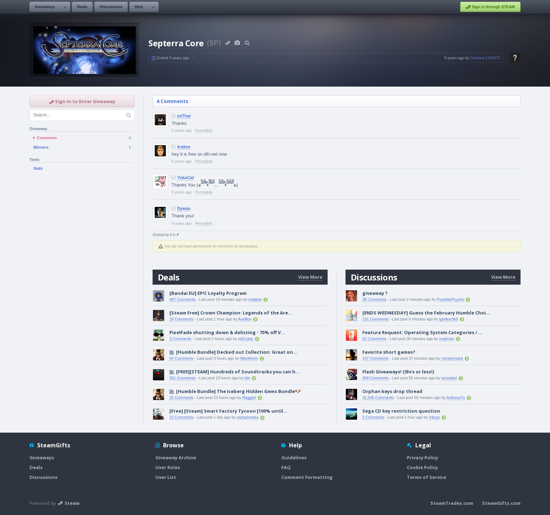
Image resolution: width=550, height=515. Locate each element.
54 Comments (181, 358)
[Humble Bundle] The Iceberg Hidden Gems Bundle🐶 (238, 391)
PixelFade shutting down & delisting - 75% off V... (227, 332)
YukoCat (185, 177)
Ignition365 (448, 319)
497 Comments (182, 299)
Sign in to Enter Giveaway (82, 101)
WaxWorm (249, 358)
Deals (82, 7)
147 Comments (375, 358)
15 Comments (181, 417)
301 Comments (182, 378)
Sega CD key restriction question (401, 411)
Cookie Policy (422, 467)
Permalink (204, 130)
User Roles (167, 467)
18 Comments (181, 319)
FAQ (286, 467)
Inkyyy (434, 417)
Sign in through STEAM (490, 7)
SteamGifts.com (501, 503)
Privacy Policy (422, 457)
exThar (184, 116)
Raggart (249, 397)
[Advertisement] (82, 290)
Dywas (183, 208)
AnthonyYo (456, 397)
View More (310, 277)
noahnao (446, 339)
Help (139, 7)
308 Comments (375, 378)
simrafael (449, 378)
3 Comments (180, 339)
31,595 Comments (378, 397)
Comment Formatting (307, 477)
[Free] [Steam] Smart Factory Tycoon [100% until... (228, 411)
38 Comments (374, 299)
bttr (247, 378)
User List (165, 477)
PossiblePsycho (450, 299)
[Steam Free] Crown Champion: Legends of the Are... (230, 313)
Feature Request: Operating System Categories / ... (422, 332)
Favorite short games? (388, 352)
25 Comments (181, 397)
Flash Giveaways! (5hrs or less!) (398, 371)
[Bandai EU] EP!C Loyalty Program (208, 293)
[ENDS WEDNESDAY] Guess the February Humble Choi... (426, 313)
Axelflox (245, 319)
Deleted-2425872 (485, 58)
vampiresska (248, 417)
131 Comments (375, 319)
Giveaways (45, 7)
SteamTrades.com (451, 503)
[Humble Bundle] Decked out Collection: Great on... (236, 352)
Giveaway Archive (175, 457)
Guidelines (294, 457)
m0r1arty (245, 339)
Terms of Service (426, 477)
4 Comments (172, 101)
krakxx (183, 146)
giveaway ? (375, 293)
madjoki (255, 299)
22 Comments (374, 339)
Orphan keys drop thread (392, 391)
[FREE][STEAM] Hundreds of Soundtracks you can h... (238, 371)
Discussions (111, 7)
